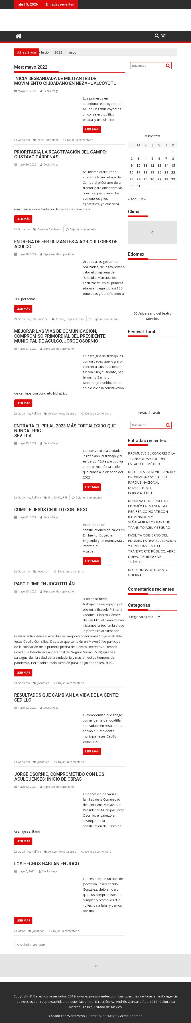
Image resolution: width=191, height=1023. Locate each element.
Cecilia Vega (49, 91)
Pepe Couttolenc (47, 140)
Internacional (40, 319)
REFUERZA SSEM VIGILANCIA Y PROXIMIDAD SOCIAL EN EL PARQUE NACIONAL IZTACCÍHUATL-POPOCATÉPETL (152, 482)
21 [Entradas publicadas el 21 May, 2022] (166, 172)
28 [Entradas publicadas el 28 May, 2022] (166, 179)
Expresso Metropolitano (57, 254)
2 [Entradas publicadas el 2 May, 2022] (132, 158)
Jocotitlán (43, 571)
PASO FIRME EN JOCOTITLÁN (44, 583)
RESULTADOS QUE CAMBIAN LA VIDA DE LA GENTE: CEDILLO (66, 697)
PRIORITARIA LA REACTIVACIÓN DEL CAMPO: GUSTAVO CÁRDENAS (60, 154)
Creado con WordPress (67, 1015)
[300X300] (152, 123)
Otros (21, 931)
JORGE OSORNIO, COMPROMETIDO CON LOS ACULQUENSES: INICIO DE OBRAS (59, 777)
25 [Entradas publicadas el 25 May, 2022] (145, 179)
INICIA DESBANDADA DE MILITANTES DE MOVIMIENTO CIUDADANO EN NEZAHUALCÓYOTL (65, 81)
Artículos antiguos (33, 945)
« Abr (132, 199)
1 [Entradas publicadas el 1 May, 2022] (173, 151)
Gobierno (24, 140)
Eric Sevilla (54, 497)
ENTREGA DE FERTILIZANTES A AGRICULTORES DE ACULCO (65, 244)
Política (36, 413)
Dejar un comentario (80, 140)
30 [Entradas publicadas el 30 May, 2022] (132, 186)
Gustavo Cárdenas (49, 229)
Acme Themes (131, 1015)
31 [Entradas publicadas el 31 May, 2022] (138, 186)
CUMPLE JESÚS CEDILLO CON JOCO (50, 509)
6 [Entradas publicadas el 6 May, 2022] (159, 158)
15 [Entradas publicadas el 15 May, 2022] (173, 165)
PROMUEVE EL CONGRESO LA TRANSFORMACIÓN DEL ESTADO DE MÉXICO (151, 458)
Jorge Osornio (75, 319)
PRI (65, 497)
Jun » (142, 199)
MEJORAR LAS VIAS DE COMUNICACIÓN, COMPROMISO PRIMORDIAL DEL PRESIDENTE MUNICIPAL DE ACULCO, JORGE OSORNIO (60, 336)
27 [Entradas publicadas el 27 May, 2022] (159, 179)
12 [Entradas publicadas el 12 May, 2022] (152, 165)
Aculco (60, 319)
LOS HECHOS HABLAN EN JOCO (46, 863)
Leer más (92, 129)
